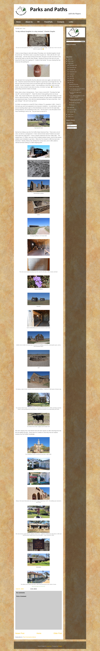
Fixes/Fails (48, 22)
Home (18, 22)
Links (71, 22)
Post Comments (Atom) (29, 637)
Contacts (60, 22)
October (71, 69)
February (71, 109)
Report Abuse (70, 120)
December (72, 65)
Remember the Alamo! (74, 102)
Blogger (60, 646)
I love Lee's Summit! (74, 86)
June (70, 78)
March (71, 107)
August (71, 74)
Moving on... (72, 104)
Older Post (58, 633)
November (72, 67)
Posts (69, 125)
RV (38, 22)
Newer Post (19, 633)
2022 (69, 63)
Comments (70, 127)
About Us (29, 22)
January (71, 111)
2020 (69, 116)
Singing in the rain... (74, 84)
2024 (69, 59)
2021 (69, 114)
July (70, 76)
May (70, 80)
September (72, 71)
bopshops (49, 646)
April (70, 82)
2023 (69, 61)
